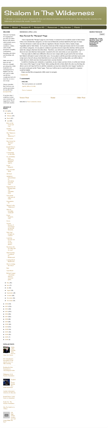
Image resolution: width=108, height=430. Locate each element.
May (8, 282)
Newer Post (24, 98)
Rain (7, 268)
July (8, 288)
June (8, 285)
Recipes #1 (26, 27)
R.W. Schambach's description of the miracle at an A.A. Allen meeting (8, 361)
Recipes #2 (39, 27)
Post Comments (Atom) (34, 101)
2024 (7, 334)
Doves (8, 221)
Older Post (81, 98)
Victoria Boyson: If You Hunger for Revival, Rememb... (10, 227)
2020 (7, 324)
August (9, 290)
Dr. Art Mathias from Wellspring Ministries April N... (10, 160)
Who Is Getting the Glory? (10, 264)
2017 (6, 316)
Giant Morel (9, 270)
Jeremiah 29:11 (7, 91)
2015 (6, 311)
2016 (6, 314)
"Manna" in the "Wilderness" (10, 206)
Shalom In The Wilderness (49, 13)
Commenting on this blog (10, 153)
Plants (77, 27)
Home (6, 27)
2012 (6, 304)
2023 (7, 332)
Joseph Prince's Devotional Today (10, 148)
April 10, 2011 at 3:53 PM (29, 86)
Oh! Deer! (9, 174)
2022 (7, 329)
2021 (6, 327)
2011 (6, 111)
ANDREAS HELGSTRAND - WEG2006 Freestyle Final (10, 180)
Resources (52, 27)
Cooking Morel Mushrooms (10, 260)
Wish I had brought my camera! (10, 234)
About (15, 27)
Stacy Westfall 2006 (10, 170)
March (9, 118)
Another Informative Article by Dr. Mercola (9, 391)
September (10, 293)
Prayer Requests (9, 166)
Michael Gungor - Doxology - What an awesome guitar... (10, 276)
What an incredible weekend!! (9, 211)
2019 (6, 321)
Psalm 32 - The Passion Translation (8, 402)
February (9, 115)
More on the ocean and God (10, 124)
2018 (6, 319)
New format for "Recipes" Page (10, 142)
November (10, 298)
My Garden (65, 27)
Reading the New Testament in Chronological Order (9, 369)
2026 (7, 339)
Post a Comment (27, 90)
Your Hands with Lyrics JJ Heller (10, 197)
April (8, 121)
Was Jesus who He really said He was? (10, 248)
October (9, 295)
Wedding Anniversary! (10, 129)
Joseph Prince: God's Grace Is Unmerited (9, 397)
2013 (6, 306)
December (10, 300)
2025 (7, 337)
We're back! (9, 138)
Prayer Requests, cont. (9, 216)
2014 (6, 309)
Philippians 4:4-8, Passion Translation (8, 374)
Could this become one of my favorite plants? (10, 241)
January (9, 113)
